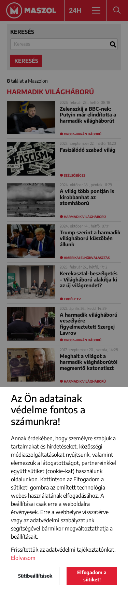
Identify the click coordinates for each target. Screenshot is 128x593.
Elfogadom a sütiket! (91, 575)
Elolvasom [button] (23, 557)
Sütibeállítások (35, 576)
